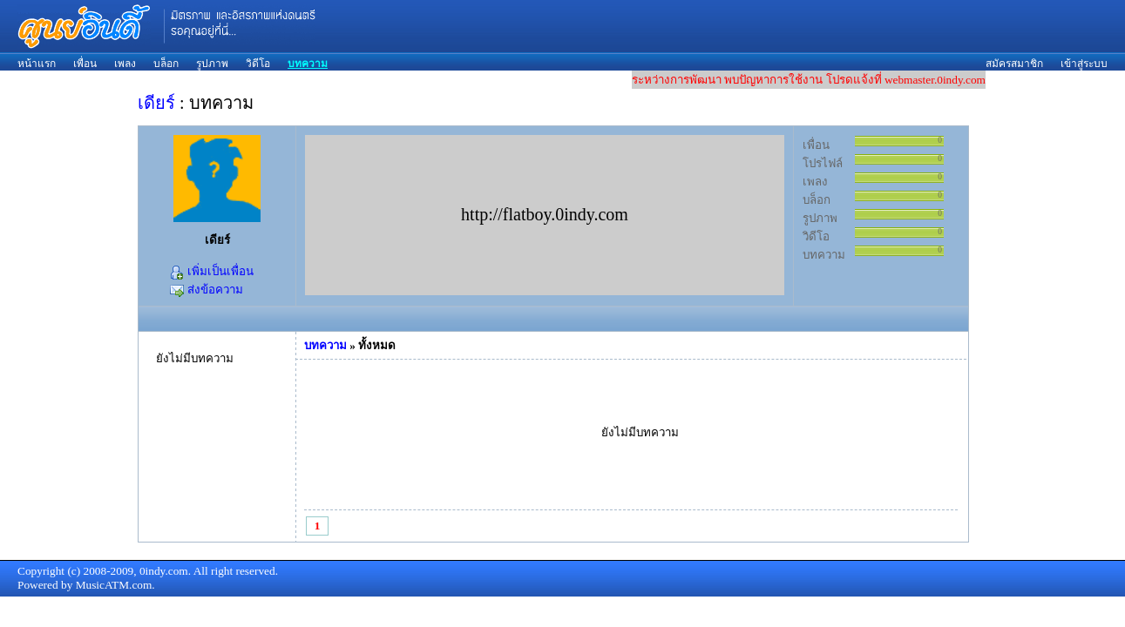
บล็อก (166, 63)
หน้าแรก (36, 63)
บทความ (308, 63)
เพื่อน (85, 63)
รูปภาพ (212, 63)
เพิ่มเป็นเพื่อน (211, 271)
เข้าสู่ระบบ (1084, 63)
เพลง (125, 63)
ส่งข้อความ (206, 289)
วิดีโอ (258, 63)
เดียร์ (156, 102)
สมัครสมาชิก (1014, 63)
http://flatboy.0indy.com (544, 214)
